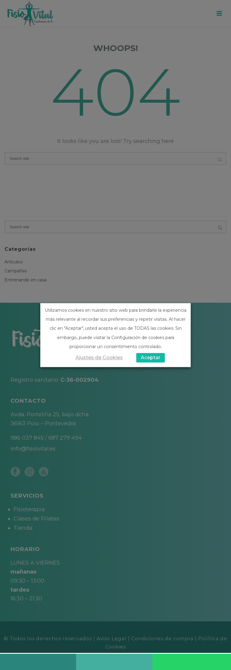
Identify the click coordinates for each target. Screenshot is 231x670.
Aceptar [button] (150, 357)
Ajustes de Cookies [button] (99, 357)
